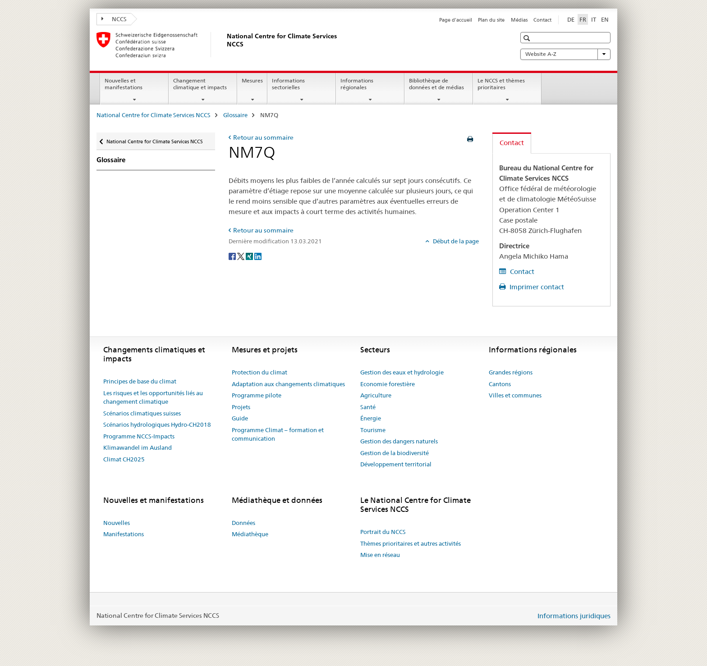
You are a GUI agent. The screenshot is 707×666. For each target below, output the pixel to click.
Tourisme (373, 429)
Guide (240, 418)
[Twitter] (241, 256)
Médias (519, 20)
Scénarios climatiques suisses (142, 413)
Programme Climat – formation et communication (278, 434)
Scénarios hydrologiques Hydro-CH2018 (157, 424)
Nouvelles (116, 522)
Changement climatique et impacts (200, 84)
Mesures (252, 80)
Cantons (500, 384)
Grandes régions (511, 372)
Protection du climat (259, 372)
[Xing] (250, 256)
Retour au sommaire (263, 137)
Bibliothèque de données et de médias (436, 84)
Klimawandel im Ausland (137, 447)
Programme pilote (256, 395)
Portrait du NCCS (383, 531)
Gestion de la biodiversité (394, 452)
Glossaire (235, 115)
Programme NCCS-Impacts (138, 436)
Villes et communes (515, 395)
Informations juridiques (574, 615)
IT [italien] (593, 19)
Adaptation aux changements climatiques (288, 384)
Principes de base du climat (139, 381)
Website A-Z (565, 54)
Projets (241, 407)
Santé (368, 407)
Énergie (370, 418)
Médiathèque (250, 534)
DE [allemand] (570, 19)
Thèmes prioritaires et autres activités (410, 543)
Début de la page (455, 241)
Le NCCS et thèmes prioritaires (501, 84)
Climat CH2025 (124, 459)
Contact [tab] (512, 142)
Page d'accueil (455, 20)
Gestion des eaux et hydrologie (402, 372)
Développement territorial (396, 464)
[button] (528, 38)
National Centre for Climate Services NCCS (153, 115)
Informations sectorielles (288, 84)
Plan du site (491, 20)
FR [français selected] (582, 19)
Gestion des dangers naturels (399, 441)
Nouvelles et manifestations (123, 84)
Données (243, 522)
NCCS (114, 19)
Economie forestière (387, 384)
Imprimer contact (536, 287)
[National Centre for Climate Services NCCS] (225, 44)
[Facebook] (233, 256)
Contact (542, 20)
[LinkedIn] (258, 256)
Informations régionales (356, 84)
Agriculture (375, 395)
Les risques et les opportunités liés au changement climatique (153, 397)
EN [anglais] (605, 19)
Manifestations (123, 534)
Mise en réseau (380, 554)
